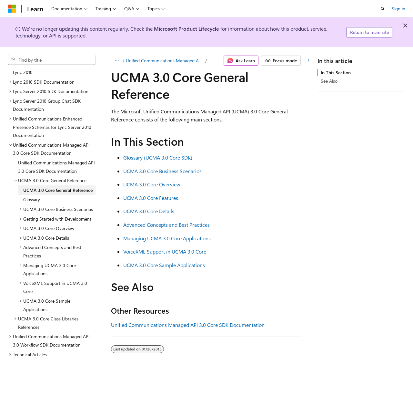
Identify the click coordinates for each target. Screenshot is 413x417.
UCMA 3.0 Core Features (150, 197)
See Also (329, 81)
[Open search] (382, 9)
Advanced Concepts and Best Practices (166, 224)
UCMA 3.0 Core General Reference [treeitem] (58, 190)
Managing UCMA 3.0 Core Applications (167, 238)
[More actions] (309, 61)
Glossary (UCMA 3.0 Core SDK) (157, 157)
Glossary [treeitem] (31, 199)
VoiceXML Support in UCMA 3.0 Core (164, 251)
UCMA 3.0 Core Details (148, 211)
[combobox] (52, 60)
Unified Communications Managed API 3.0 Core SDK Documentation (165, 60)
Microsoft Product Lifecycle (186, 28)
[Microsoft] (12, 9)
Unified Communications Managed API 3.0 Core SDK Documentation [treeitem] (56, 167)
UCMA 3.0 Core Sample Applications (164, 265)
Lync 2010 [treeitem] (23, 72)
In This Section (336, 72)
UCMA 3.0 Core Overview (151, 184)
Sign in (398, 8)
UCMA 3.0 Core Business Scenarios (162, 171)
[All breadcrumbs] (116, 61)
